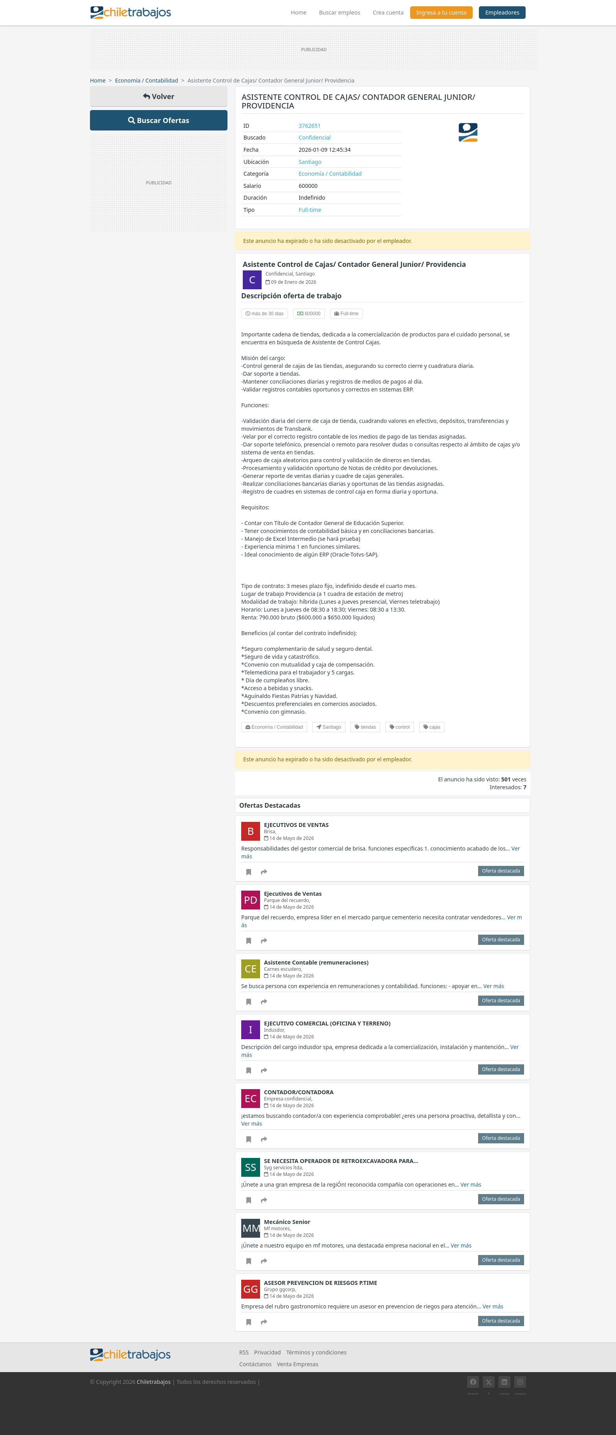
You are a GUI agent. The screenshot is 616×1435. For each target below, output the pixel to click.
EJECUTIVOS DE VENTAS (296, 825)
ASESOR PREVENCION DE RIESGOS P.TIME (320, 1282)
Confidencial (314, 137)
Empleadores (502, 12)
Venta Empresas (297, 1364)
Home (302, 11)
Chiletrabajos (153, 1381)
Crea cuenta (388, 12)
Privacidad (267, 1352)
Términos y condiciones (316, 1352)
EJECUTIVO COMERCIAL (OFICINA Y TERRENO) (327, 1023)
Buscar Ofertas (158, 120)
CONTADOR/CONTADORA (299, 1092)
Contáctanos (255, 1364)
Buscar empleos (339, 12)
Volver (158, 96)
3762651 (310, 125)
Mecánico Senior (287, 1222)
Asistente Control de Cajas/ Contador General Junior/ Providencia (354, 264)
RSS (244, 1352)
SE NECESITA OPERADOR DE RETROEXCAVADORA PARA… (341, 1161)
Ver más (493, 986)
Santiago (310, 161)
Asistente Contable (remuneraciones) (316, 962)
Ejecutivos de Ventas (293, 893)
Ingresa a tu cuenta (441, 12)
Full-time (310, 209)
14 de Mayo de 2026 (289, 838)
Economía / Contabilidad (146, 80)
